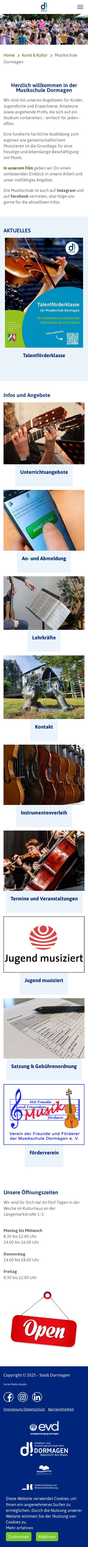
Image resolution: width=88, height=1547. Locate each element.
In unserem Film (18, 168)
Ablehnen (47, 1536)
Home (9, 55)
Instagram (66, 190)
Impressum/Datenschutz (24, 1409)
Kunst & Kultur (35, 55)
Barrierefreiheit (61, 1409)
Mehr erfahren (19, 1527)
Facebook (19, 196)
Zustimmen (18, 1536)
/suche (66, 7)
